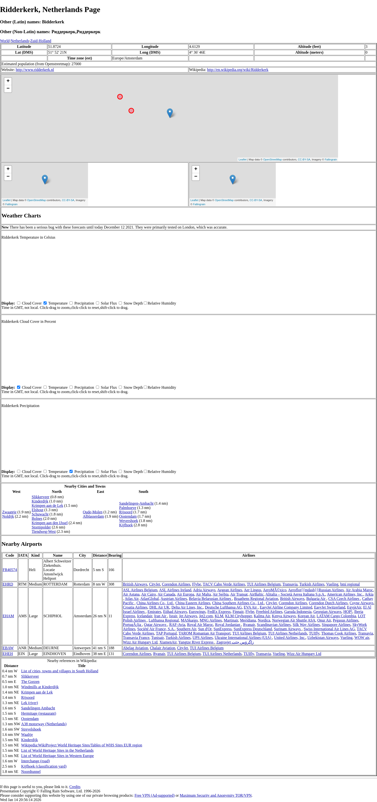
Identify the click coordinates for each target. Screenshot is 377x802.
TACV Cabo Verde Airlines (224, 584)
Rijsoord (125, 512)
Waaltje (27, 734)
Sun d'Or (205, 629)
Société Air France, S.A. (156, 629)
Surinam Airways (288, 629)
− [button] (8, 88)
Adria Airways (204, 590)
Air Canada (166, 594)
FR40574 (10, 570)
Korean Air (306, 616)
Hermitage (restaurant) (38, 713)
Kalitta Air (262, 616)
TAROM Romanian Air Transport (205, 633)
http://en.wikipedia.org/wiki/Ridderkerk (237, 70)
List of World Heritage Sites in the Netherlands (57, 750)
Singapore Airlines (336, 625)
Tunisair (157, 638)
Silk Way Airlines (306, 625)
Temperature (58, 303)
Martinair (231, 620)
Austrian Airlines (174, 599)
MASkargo (189, 620)
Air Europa (185, 594)
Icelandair (144, 616)
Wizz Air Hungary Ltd (140, 642)
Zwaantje (9, 512)
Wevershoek (128, 521)
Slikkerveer (41, 497)
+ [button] (8, 81)
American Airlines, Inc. (345, 594)
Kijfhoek (126, 525)
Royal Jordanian (228, 625)
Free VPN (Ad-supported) (154, 795)
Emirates (154, 612)
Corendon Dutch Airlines (328, 603)
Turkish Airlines (311, 584)
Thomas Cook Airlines (338, 633)
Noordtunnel (31, 772)
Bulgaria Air (316, 599)
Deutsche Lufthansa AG (223, 607)
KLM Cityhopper (238, 616)
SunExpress (223, 629)
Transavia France (136, 638)
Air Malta (203, 594)
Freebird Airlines (269, 612)
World (5, 41)
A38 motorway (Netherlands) (43, 724)
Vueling (332, 584)
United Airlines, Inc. (290, 638)
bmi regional (350, 584)
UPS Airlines (203, 638)
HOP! (347, 612)
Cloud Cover (32, 303)
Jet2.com (206, 616)
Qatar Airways (155, 625)
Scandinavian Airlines (274, 625)
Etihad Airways (175, 612)
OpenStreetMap (272, 159)
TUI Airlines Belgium (264, 584)
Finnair (238, 612)
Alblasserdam (93, 516)
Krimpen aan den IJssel (50, 523)
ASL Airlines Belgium (140, 590)
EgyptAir (354, 607)
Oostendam (128, 516)
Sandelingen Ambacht (38, 708)
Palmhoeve (127, 508)
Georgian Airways (327, 612)
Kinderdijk (40, 501)
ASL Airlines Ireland (175, 590)
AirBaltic (256, 594)
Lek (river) (29, 703)
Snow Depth (133, 303)
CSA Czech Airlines (344, 599)
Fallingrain (331, 159)
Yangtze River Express (196, 642)
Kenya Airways (284, 616)
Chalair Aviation (162, 648)
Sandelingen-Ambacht (136, 503)
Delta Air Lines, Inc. (187, 607)
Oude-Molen (92, 512)
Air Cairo (148, 594)
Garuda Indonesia (297, 612)
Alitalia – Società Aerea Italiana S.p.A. (295, 594)
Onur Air (324, 620)
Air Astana (131, 594)
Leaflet (243, 159)
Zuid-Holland (40, 41)
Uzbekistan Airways (322, 638)
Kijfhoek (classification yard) (43, 766)
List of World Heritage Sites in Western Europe (57, 756)
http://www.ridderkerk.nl (35, 70)
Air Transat (239, 594)
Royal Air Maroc (200, 625)
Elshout (38, 510)
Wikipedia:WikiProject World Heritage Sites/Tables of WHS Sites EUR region (81, 745)
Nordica (264, 620)
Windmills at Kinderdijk (40, 687)
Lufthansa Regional (164, 620)
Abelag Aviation (135, 648)
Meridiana (248, 620)
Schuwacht (40, 514)
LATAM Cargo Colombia (336, 616)
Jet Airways (188, 616)
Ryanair (249, 625)
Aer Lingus (252, 590)
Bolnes (37, 518)
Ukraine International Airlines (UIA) (243, 638)
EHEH (8, 654)
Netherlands (20, 41)
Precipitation (84, 303)
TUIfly (314, 633)
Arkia (369, 594)
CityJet (154, 584)
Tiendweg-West (44, 531)
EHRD (8, 584)
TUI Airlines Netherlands (287, 633)
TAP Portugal (166, 633)
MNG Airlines (211, 620)
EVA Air (251, 607)
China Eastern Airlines (193, 603)
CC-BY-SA (304, 159)
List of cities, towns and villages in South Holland (59, 671)
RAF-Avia (177, 625)
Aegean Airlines (229, 590)
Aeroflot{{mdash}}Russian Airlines (316, 590)
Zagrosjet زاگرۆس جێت (235, 642)
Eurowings (197, 612)
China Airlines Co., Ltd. (155, 603)
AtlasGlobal (149, 599)
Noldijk (8, 516)
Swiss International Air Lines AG (329, 629)
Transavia (290, 584)
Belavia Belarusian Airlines (210, 599)
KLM (219, 616)
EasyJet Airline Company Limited (286, 607)
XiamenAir (167, 642)
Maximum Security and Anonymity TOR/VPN (216, 795)
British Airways (135, 584)
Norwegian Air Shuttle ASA (293, 620)
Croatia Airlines (135, 607)
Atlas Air (131, 599)
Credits (74, 787)
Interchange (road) (35, 761)
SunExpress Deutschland (253, 629)
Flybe (196, 584)
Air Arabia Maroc (359, 590)
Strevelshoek (31, 729)
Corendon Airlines (176, 584)
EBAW (8, 648)
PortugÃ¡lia (132, 625)
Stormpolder (41, 527)
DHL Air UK (159, 607)
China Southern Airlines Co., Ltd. (238, 603)
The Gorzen (30, 682)
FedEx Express (219, 612)
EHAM (8, 616)
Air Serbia (220, 594)
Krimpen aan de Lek (47, 505)
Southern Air (186, 629)
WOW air (361, 638)
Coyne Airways (361, 603)
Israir (173, 616)
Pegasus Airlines (345, 620)
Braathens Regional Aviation (256, 599)
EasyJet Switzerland (329, 607)
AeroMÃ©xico (274, 590)
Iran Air (160, 616)
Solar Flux (109, 303)
